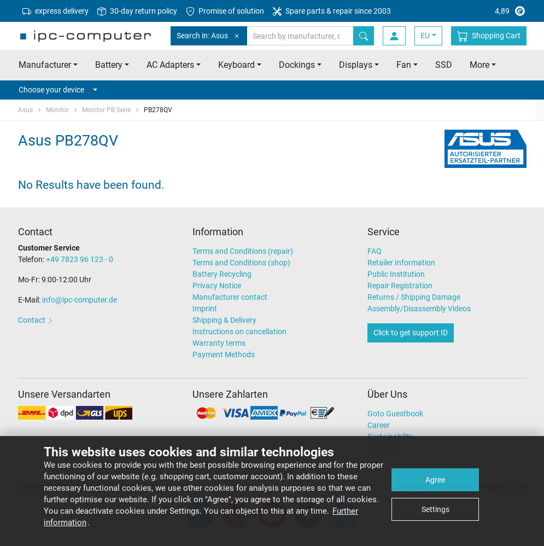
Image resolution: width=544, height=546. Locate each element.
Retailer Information (401, 262)
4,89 (485, 11)
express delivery (55, 11)
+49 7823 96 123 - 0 (79, 259)
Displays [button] (355, 65)
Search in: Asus (209, 35)
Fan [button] (403, 65)
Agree (435, 479)
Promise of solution (225, 11)
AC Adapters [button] (170, 65)
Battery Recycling (221, 274)
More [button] (479, 65)
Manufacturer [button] (45, 65)
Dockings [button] (297, 65)
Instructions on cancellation (239, 331)
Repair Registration (399, 285)
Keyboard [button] (236, 65)
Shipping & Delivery (224, 320)
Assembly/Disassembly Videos (419, 308)
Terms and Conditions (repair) (242, 251)
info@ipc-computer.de (79, 299)
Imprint (204, 308)
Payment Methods (223, 354)
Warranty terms (218, 343)
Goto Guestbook (395, 413)
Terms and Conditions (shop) (241, 262)
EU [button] (425, 35)
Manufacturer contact (229, 297)
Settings (435, 509)
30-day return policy (137, 11)
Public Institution (396, 274)
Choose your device (58, 89)
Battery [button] (108, 65)
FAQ (374, 251)
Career (378, 425)
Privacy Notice (216, 285)
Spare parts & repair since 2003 (332, 11)
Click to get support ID (410, 332)
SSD (443, 65)
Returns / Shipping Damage (413, 297)
